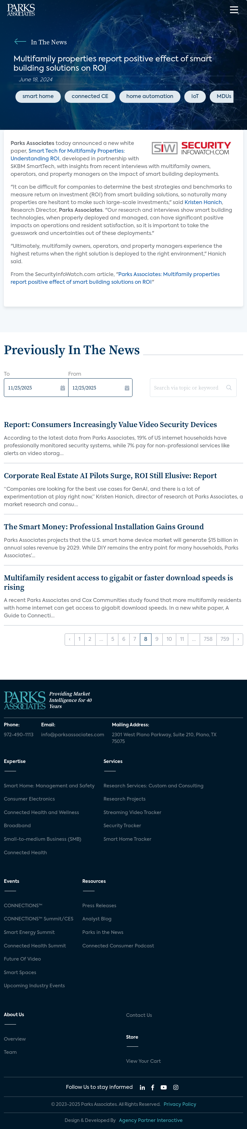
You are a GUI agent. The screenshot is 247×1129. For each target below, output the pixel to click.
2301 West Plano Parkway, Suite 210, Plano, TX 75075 (164, 738)
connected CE (90, 96)
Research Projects (125, 799)
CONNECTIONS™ (23, 906)
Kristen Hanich (203, 202)
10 (169, 639)
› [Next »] (238, 639)
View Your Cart (143, 1061)
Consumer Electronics (29, 799)
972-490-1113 (18, 735)
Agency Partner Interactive (151, 1120)
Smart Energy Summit (29, 932)
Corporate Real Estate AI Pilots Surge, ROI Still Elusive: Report (110, 475)
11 (182, 639)
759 (225, 639)
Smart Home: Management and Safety (49, 786)
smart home (38, 96)
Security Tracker (122, 826)
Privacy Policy (180, 1104)
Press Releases (99, 906)
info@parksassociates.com (72, 735)
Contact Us (139, 1015)
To (7, 374)
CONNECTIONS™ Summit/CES (38, 919)
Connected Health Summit (35, 946)
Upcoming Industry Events (34, 986)
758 (208, 639)
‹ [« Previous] (69, 639)
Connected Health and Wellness (41, 813)
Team (10, 1052)
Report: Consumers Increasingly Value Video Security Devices (110, 424)
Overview (15, 1039)
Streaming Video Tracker (132, 813)
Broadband (17, 826)
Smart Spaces (20, 973)
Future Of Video (22, 959)
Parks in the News (103, 932)
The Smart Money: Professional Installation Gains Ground (104, 526)
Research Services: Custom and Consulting (154, 786)
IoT (195, 96)
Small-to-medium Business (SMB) (42, 839)
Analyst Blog (97, 919)
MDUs (224, 96)
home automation (149, 96)
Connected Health (25, 853)
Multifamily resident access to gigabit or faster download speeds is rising (118, 582)
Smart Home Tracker (127, 839)
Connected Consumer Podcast (118, 946)
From (74, 374)
